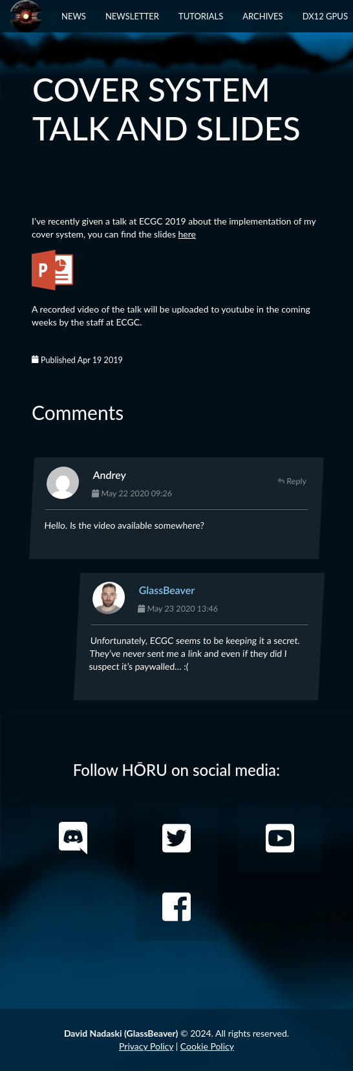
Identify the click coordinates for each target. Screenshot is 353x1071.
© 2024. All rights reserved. (176, 1033)
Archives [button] (262, 16)
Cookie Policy (207, 1046)
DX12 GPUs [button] (325, 16)
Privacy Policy (146, 1046)
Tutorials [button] (200, 16)
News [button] (73, 16)
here (187, 233)
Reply (292, 481)
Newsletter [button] (132, 16)
